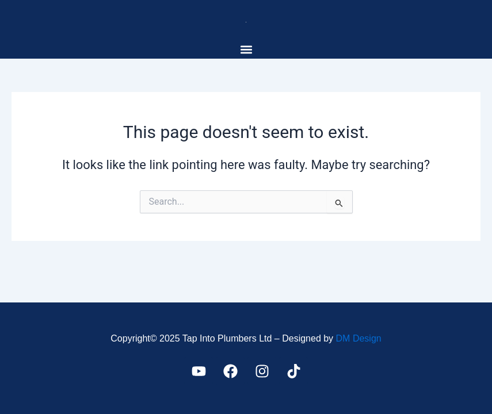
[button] (246, 49)
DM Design (359, 338)
